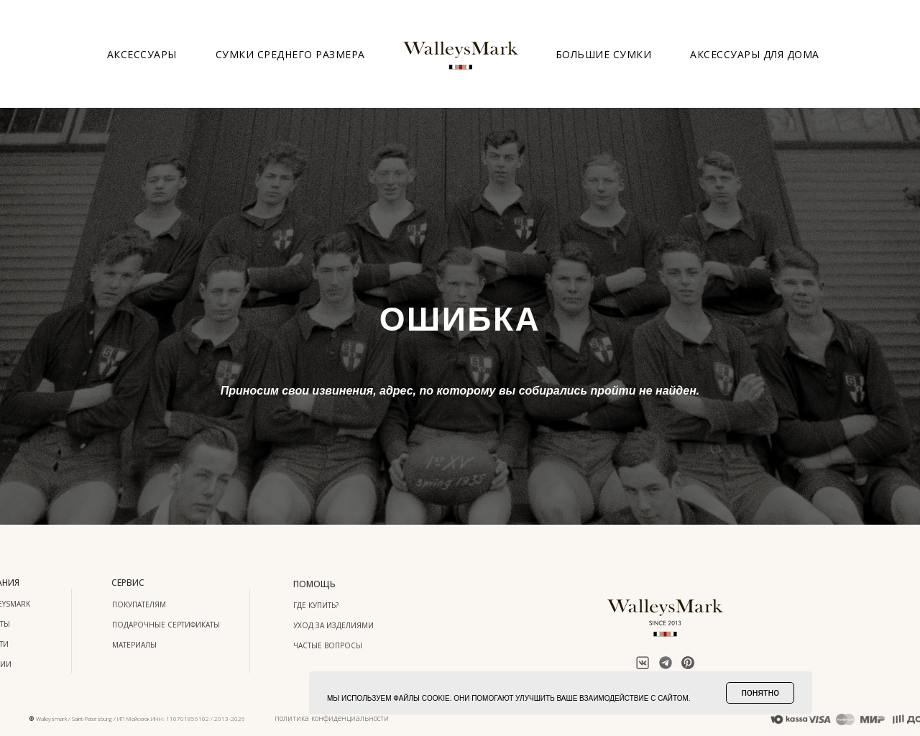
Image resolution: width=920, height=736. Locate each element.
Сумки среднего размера (290, 54)
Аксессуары (142, 54)
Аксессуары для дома (754, 54)
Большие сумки (604, 54)
